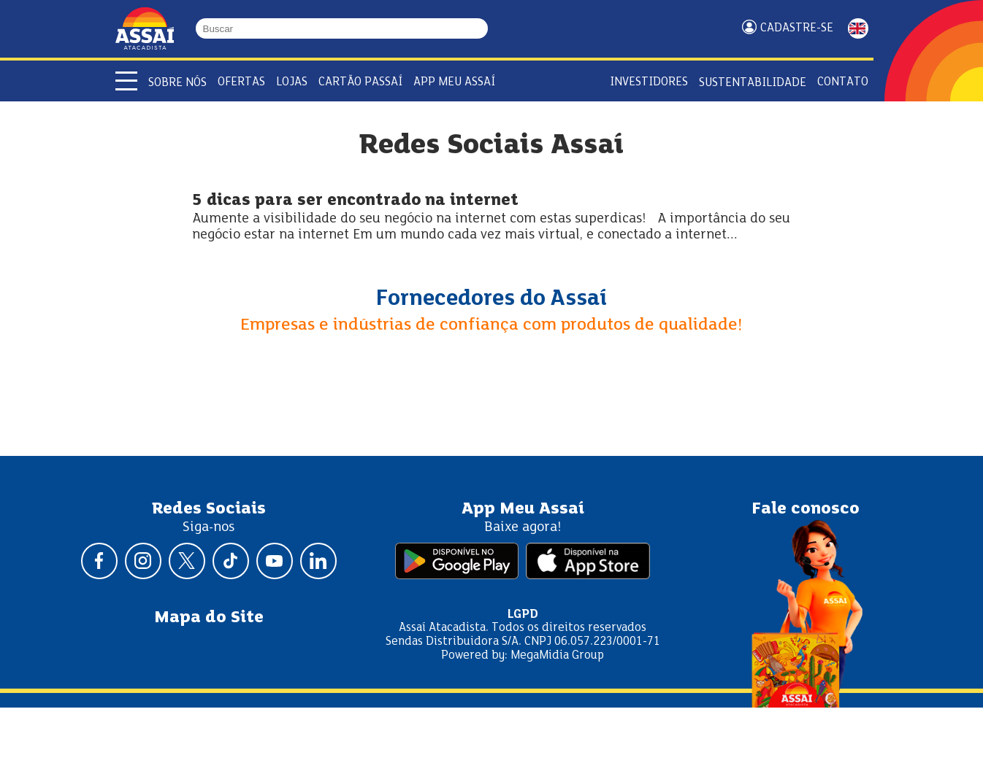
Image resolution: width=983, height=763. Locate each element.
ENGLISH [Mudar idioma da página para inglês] (858, 28)
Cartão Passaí (360, 82)
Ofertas (241, 82)
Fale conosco (805, 509)
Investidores (649, 82)
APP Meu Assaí (454, 82)
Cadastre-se (796, 28)
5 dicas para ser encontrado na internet (355, 201)
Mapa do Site (209, 618)
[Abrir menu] (126, 80)
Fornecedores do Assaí (491, 299)
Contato (842, 82)
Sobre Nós (177, 83)
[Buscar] (481, 28)
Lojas (291, 82)
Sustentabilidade (752, 83)
